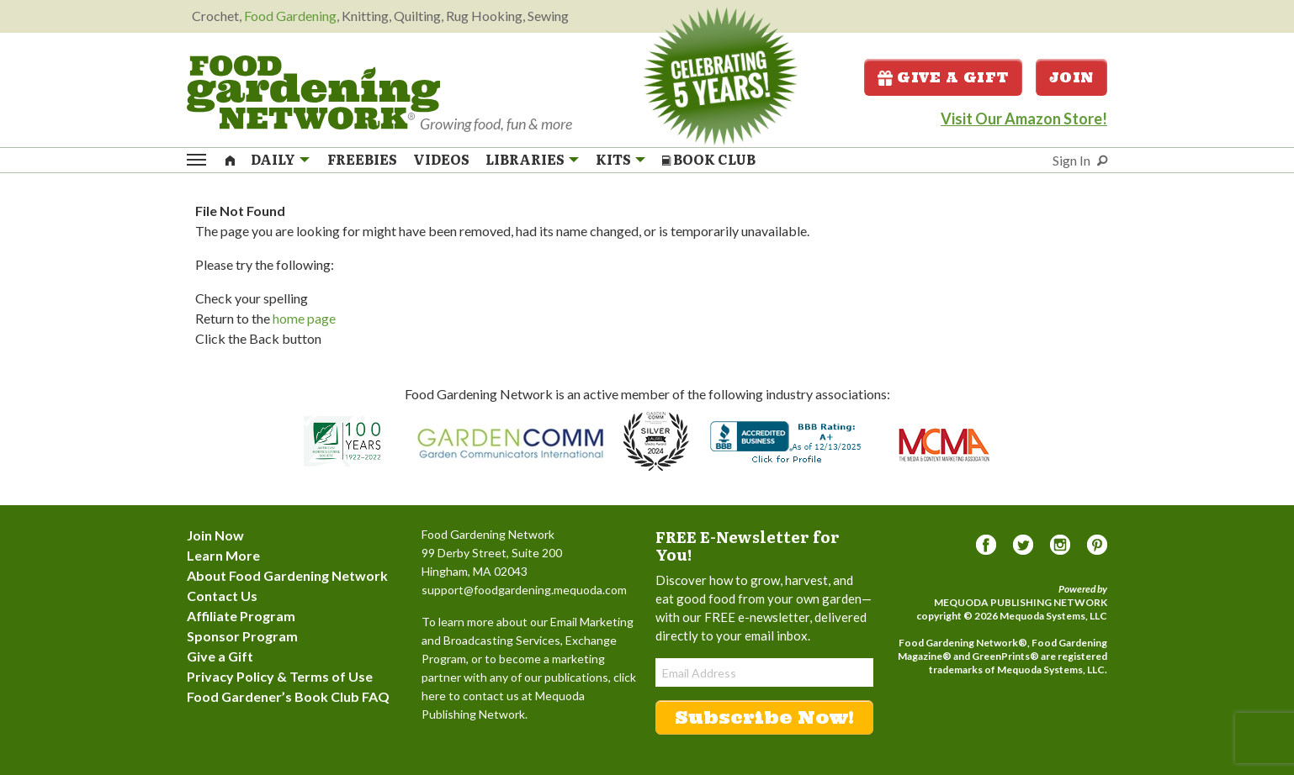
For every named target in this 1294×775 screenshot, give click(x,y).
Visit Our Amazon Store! (1024, 118)
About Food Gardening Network (287, 575)
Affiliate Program (241, 616)
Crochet (215, 16)
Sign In (1071, 160)
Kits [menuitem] (613, 160)
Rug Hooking (484, 16)
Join (1071, 77)
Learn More (223, 555)
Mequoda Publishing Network (1020, 602)
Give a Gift (943, 77)
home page (304, 318)
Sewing (548, 16)
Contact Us (222, 596)
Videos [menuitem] (441, 160)
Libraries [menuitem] (525, 160)
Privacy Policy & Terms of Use (280, 676)
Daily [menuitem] (273, 160)
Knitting (365, 16)
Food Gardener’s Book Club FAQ (288, 696)
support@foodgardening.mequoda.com (524, 590)
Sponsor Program (242, 636)
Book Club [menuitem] (709, 160)
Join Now (215, 535)
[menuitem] (230, 159)
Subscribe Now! (764, 717)
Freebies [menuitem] (362, 160)
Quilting (417, 16)
